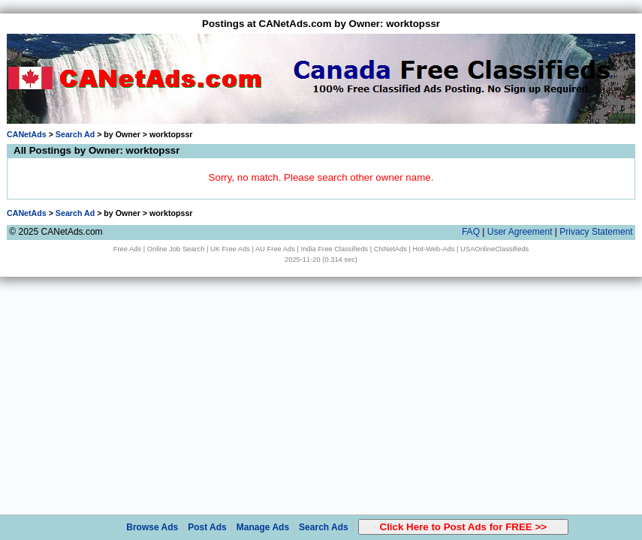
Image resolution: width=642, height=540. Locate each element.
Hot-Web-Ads (434, 249)
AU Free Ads (275, 249)
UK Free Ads (230, 249)
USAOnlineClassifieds (494, 249)
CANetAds (27, 134)
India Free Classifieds (335, 249)
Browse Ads (152, 527)
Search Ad (75, 134)
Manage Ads (263, 527)
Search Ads (323, 527)
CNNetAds (390, 249)
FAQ (471, 231)
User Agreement (520, 231)
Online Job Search (176, 249)
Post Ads (207, 527)
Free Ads (127, 249)
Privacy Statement (595, 231)
